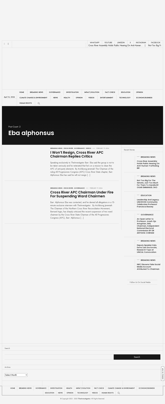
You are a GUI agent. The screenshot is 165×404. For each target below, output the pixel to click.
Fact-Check (110, 92)
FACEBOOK (155, 42)
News (55, 98)
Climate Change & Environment (33, 98)
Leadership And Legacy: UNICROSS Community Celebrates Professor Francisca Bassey (148, 203)
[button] (39, 103)
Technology (124, 98)
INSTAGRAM (141, 42)
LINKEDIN (121, 42)
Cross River (68, 148)
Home (21, 92)
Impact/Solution (91, 92)
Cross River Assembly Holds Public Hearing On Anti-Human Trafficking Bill (148, 164)
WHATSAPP (94, 42)
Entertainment (106, 98)
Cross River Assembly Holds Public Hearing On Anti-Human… (115, 45)
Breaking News (36, 92)
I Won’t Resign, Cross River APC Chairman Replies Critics (76, 154)
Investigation (72, 92)
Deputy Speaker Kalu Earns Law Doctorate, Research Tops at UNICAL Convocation (147, 248)
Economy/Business (144, 98)
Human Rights (25, 103)
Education (125, 92)
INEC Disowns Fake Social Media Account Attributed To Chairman (148, 266)
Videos (91, 98)
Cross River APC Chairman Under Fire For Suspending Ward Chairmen (81, 194)
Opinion (139, 92)
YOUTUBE (108, 42)
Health (67, 98)
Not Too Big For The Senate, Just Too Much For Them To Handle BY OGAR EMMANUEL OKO (148, 184)
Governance (54, 92)
